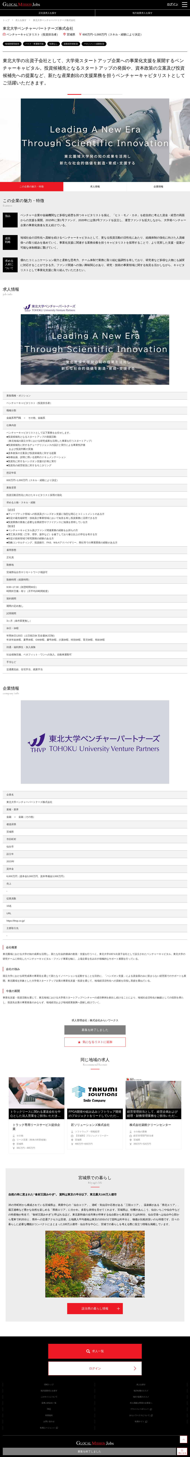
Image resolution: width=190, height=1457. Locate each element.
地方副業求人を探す (142, 13)
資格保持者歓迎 (71, 44)
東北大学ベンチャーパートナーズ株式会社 (53, 20)
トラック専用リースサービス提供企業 (36, 1127)
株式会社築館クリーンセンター (150, 1124)
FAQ (49, 1409)
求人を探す (21, 20)
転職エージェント (49, 1428)
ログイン (172, 4)
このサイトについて (49, 1397)
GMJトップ (49, 1385)
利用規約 (49, 1415)
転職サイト (141, 1421)
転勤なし (54, 44)
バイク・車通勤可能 (34, 44)
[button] (74, 94)
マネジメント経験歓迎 (94, 44)
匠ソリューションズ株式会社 (90, 1124)
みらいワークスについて (141, 1415)
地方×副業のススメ (141, 1397)
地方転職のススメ (141, 1391)
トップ (6, 20)
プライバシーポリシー (141, 1409)
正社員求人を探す (47, 13)
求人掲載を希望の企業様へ (141, 1403)
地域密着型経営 (12, 44)
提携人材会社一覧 (49, 1403)
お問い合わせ (49, 1421)
